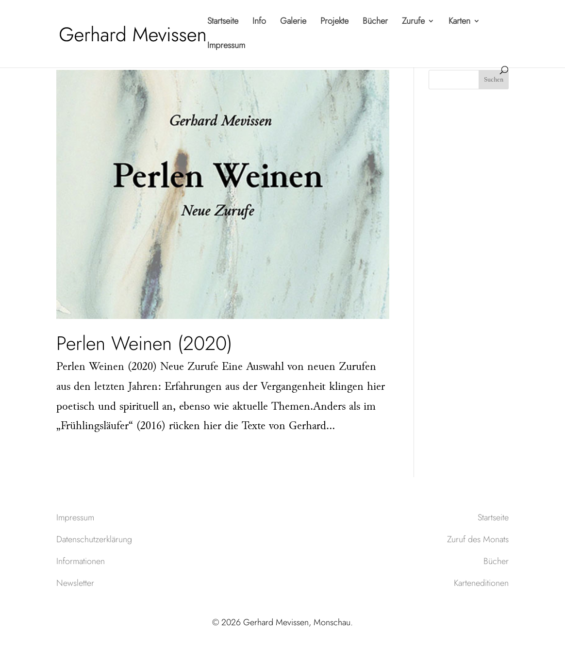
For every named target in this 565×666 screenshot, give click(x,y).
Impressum (226, 46)
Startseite (222, 22)
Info (259, 22)
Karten (459, 22)
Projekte (334, 22)
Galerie (293, 22)
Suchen (493, 80)
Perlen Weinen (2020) (144, 343)
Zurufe (413, 22)
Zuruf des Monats (478, 539)
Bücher (375, 22)
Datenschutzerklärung (94, 539)
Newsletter (75, 583)
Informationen (80, 561)
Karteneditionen (481, 583)
